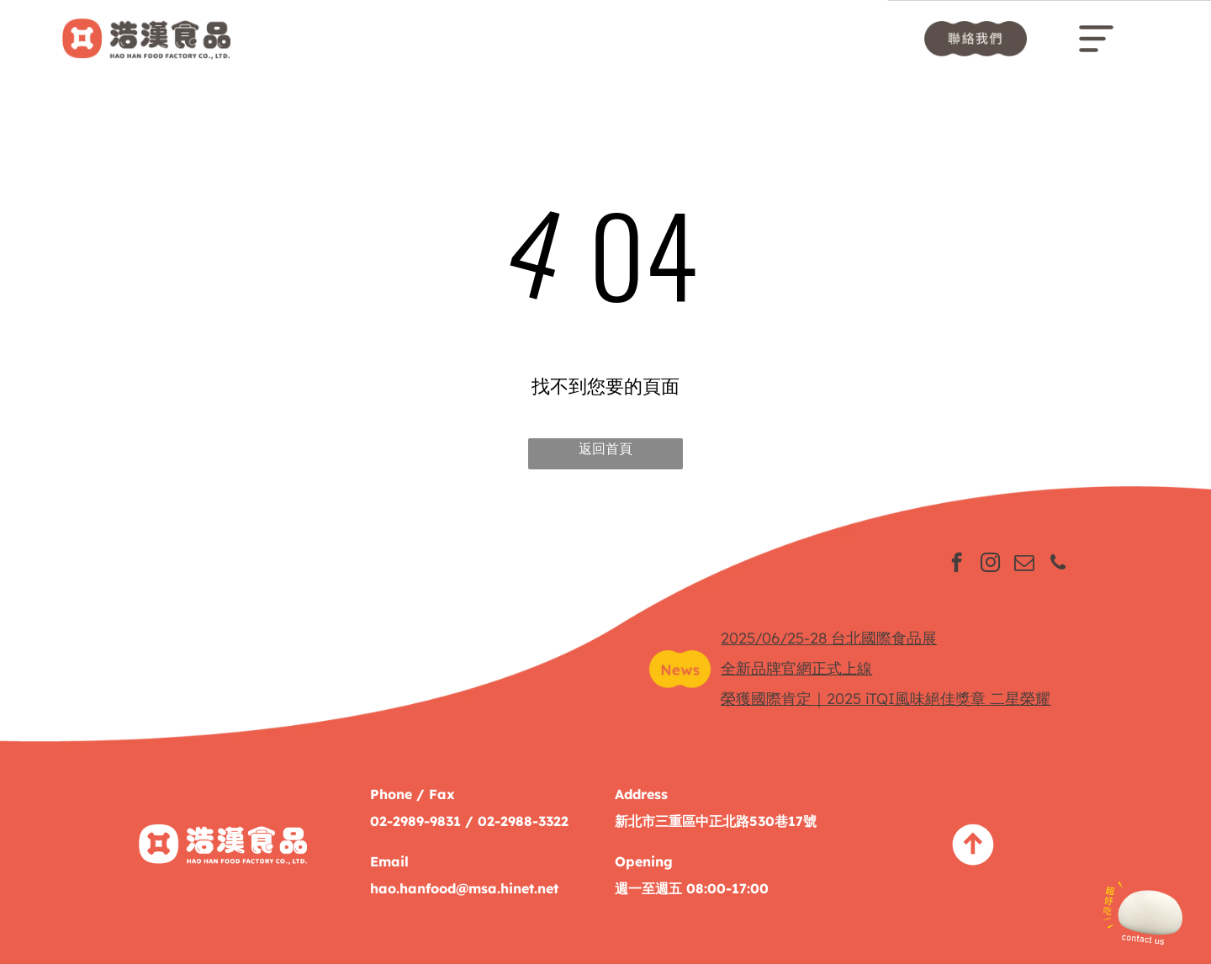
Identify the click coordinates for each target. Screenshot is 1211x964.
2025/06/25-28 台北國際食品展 (829, 638)
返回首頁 (605, 448)
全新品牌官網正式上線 (796, 668)
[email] (1024, 564)
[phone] (1057, 564)
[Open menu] (1096, 39)
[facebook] (956, 564)
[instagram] (990, 564)
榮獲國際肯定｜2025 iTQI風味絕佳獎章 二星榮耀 (885, 698)
